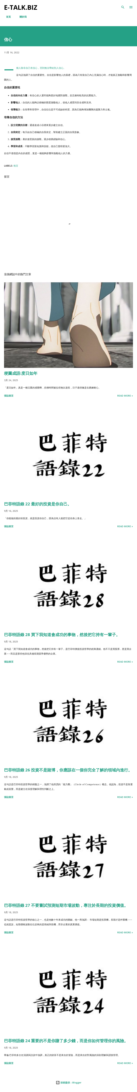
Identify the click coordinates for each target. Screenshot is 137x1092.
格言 (15, 165)
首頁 (6, 16)
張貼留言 (8, 395)
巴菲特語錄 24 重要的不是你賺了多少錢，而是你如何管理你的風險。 (66, 1040)
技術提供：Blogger (68, 1082)
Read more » (125, 395)
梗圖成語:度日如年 (20, 373)
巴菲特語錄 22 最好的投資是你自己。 (37, 504)
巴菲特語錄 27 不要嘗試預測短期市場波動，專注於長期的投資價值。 (66, 905)
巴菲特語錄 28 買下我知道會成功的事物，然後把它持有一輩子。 (62, 634)
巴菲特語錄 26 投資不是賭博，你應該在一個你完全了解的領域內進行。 (68, 770)
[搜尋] (123, 6)
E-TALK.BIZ (20, 7)
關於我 (21, 16)
